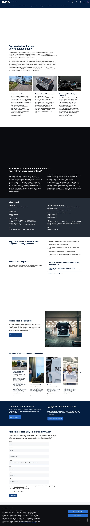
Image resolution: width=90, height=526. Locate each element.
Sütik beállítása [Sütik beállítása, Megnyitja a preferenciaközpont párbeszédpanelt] (78, 520)
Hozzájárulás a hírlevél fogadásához (17, 491)
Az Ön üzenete (12, 478)
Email (10, 454)
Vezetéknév (11, 447)
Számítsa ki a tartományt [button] (14, 417)
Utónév (10, 441)
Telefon (10, 460)
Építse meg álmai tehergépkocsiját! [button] (55, 418)
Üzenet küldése (13, 495)
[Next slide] (80, 372)
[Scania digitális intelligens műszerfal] (69, 99)
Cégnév (10, 472)
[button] (84, 2)
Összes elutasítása (77, 515)
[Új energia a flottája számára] (15, 335)
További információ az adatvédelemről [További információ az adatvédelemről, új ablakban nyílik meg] (28, 522)
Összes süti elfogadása (77, 511)
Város (10, 466)
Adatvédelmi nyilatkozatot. (19, 487)
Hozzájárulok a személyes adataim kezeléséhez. (19, 488)
